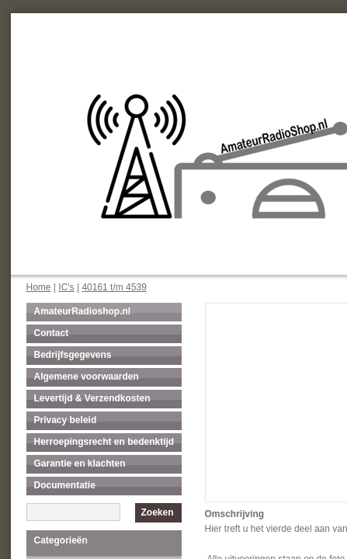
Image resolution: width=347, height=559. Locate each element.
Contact (51, 333)
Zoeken (157, 512)
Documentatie (64, 485)
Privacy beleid (65, 420)
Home (38, 287)
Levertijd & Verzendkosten (92, 398)
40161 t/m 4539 (114, 287)
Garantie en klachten (80, 463)
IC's (66, 287)
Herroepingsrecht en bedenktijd (104, 441)
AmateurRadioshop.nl (82, 311)
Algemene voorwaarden (86, 376)
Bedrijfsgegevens (73, 354)
